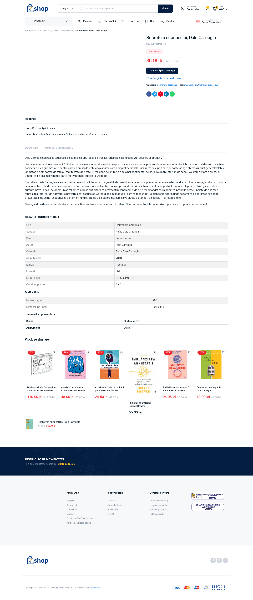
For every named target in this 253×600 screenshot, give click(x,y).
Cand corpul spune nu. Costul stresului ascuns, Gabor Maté (73, 390)
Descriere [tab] (31, 147)
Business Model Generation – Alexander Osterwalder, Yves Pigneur (41, 390)
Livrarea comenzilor (159, 505)
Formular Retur (115, 505)
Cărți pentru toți (45, 30)
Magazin (84, 21)
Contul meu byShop (159, 501)
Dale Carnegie (190, 85)
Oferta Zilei (106, 21)
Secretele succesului (208, 85)
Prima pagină (30, 30)
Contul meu (71, 510)
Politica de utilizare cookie (78, 523)
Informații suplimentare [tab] (58, 147)
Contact (167, 21)
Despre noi (130, 21)
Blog (149, 21)
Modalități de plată (158, 510)
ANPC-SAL (113, 510)
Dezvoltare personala (63, 30)
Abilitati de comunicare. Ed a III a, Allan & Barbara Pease (176, 390)
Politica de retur (157, 514)
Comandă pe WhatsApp (162, 70)
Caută (165, 8)
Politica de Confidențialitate (79, 518)
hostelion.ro (95, 588)
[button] (163, 78)
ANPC (111, 514)
